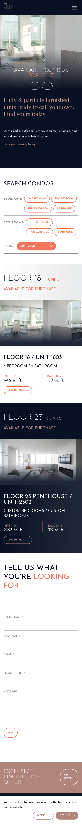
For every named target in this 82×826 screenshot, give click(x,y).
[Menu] (74, 7)
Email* (9, 654)
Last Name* (13, 636)
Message (10, 691)
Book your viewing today (19, 144)
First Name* (13, 617)
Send (11, 733)
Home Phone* (14, 673)
